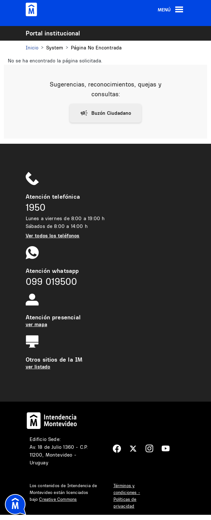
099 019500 (51, 281)
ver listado (38, 367)
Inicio (32, 48)
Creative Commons (58, 499)
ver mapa (36, 324)
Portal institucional (53, 33)
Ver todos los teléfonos (53, 236)
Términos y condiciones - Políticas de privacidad (126, 496)
